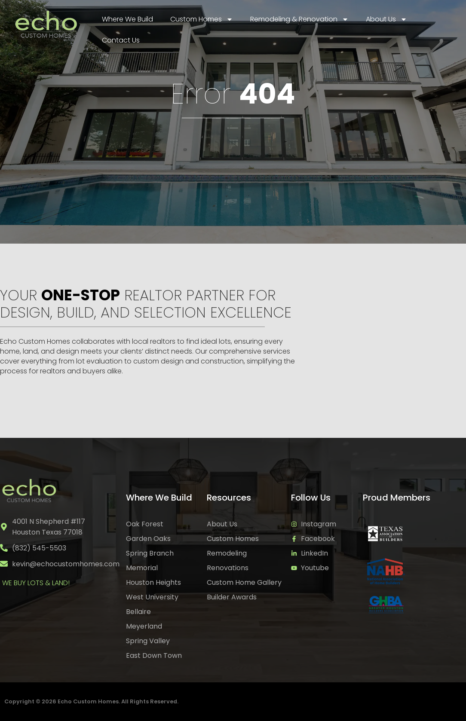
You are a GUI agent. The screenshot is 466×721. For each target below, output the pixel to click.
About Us (386, 19)
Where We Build (127, 19)
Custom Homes (201, 19)
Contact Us (121, 40)
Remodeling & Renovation (299, 19)
